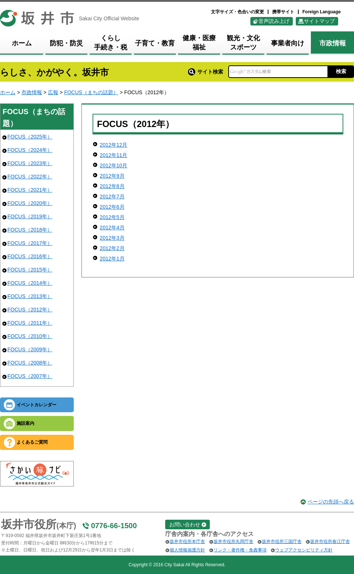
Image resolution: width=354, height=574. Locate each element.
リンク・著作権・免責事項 (240, 550)
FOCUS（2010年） (29, 336)
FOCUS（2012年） (29, 309)
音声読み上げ (273, 21)
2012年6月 (112, 207)
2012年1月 (112, 259)
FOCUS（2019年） (29, 216)
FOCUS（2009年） (29, 349)
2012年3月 (112, 238)
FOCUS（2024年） (29, 150)
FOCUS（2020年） (29, 203)
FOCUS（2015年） (29, 270)
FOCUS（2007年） (29, 376)
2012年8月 (112, 186)
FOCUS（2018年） (29, 230)
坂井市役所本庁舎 (187, 541)
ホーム (7, 92)
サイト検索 (205, 72)
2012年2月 (112, 248)
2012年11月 (114, 155)
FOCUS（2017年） (29, 243)
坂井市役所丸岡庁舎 (233, 541)
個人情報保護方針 (187, 550)
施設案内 (25, 423)
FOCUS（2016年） (29, 256)
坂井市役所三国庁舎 (282, 541)
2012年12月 (114, 145)
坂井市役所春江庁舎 (330, 541)
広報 (53, 92)
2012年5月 (112, 217)
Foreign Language (321, 11)
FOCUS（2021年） (29, 190)
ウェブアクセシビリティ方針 (304, 550)
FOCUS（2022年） (29, 177)
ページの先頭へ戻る (331, 502)
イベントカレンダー (36, 404)
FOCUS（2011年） (29, 323)
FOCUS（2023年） (29, 163)
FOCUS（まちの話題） (91, 92)
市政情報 (31, 92)
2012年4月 (112, 227)
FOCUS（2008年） (29, 363)
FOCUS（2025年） (29, 137)
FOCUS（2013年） (29, 296)
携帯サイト (283, 11)
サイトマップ (319, 21)
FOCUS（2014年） (29, 283)
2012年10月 (114, 165)
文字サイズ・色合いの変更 (237, 11)
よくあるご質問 (32, 442)
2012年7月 (112, 196)
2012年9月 (112, 176)
